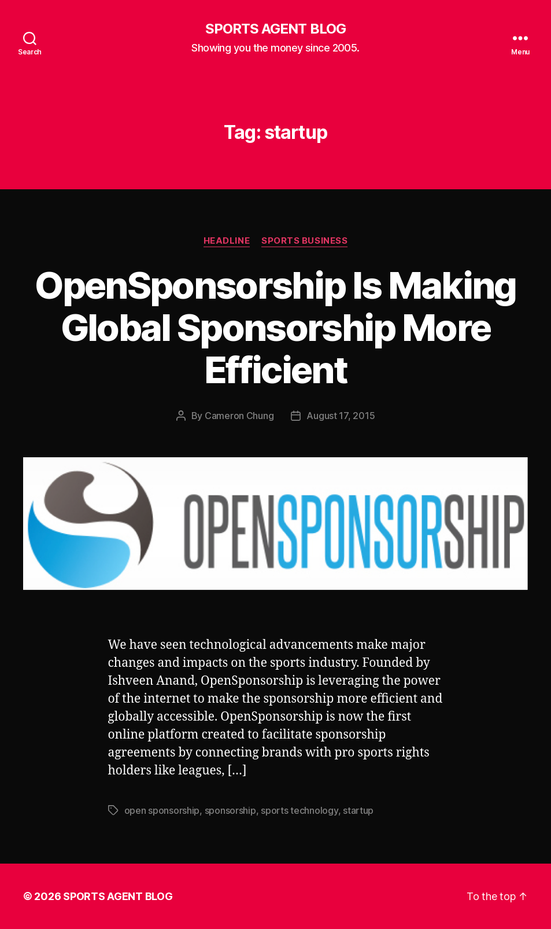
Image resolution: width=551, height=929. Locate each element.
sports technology (299, 810)
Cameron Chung (239, 415)
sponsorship (230, 810)
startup (358, 810)
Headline (227, 241)
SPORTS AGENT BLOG (275, 29)
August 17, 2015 (340, 415)
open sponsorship (162, 810)
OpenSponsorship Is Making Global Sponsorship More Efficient (275, 327)
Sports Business (304, 241)
